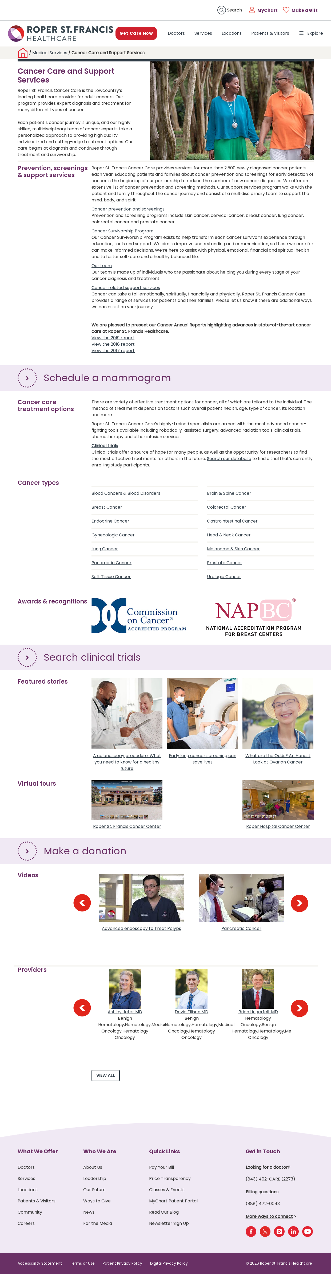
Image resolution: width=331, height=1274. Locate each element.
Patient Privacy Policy (122, 1263)
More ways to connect (269, 1216)
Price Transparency (170, 1178)
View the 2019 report (112, 338)
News (88, 1212)
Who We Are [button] (99, 1151)
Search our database (229, 458)
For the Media (97, 1223)
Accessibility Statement (40, 1263)
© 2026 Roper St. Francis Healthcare (279, 1263)
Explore (311, 33)
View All (105, 1075)
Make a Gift (305, 10)
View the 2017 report (113, 351)
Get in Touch (263, 1151)
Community (30, 1212)
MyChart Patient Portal (173, 1201)
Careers (26, 1223)
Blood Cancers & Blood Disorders (125, 493)
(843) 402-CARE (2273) (270, 1179)
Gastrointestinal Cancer (232, 521)
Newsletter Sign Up (169, 1223)
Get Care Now (136, 33)
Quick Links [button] (164, 1151)
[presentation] (81, 903)
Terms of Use (82, 1263)
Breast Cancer (106, 507)
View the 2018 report (113, 344)
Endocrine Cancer (110, 521)
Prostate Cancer (224, 563)
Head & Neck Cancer (229, 535)
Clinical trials (104, 446)
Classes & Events (167, 1190)
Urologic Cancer (224, 577)
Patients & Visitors (270, 33)
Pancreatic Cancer (111, 563)
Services (203, 33)
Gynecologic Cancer (113, 535)
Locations (232, 33)
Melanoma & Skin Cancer (233, 549)
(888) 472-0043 (263, 1204)
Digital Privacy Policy (169, 1263)
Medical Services (49, 53)
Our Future (94, 1190)
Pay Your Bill (161, 1167)
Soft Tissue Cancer (111, 577)
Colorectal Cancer (226, 507)
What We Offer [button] (38, 1151)
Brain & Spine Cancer (229, 493)
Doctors (177, 33)
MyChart (267, 10)
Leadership (94, 1178)
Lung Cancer (104, 549)
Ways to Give (97, 1201)
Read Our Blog (164, 1212)
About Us (92, 1167)
